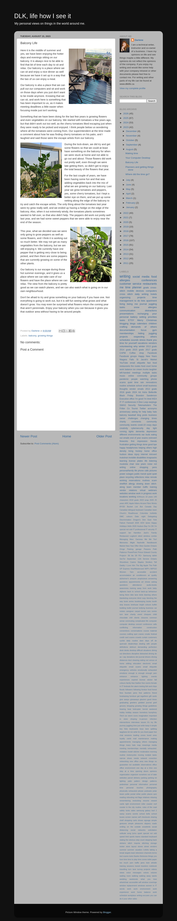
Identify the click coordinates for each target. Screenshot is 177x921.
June (129, 184)
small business (150, 385)
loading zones (139, 735)
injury (136, 454)
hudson (123, 454)
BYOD (122, 507)
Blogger (107, 912)
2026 (126, 113)
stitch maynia (134, 843)
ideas (130, 454)
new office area (136, 761)
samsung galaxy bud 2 (146, 810)
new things (149, 761)
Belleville (152, 392)
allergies (152, 307)
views (122, 873)
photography (151, 788)
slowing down (143, 484)
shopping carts (130, 820)
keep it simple (151, 726)
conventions (125, 631)
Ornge (122, 549)
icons (135, 716)
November (131, 135)
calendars (142, 323)
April (128, 193)
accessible (141, 572)
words (122, 889)
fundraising (124, 696)
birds (141, 595)
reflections (139, 477)
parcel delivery (134, 778)
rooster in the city (127, 807)
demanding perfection (147, 647)
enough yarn (151, 673)
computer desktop (127, 624)
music (122, 376)
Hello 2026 (131, 526)
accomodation (125, 575)
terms (154, 853)
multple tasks (151, 755)
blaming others (150, 595)
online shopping (139, 467)
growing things (45, 335)
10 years (149, 497)
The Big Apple (142, 565)
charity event (136, 614)
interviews (135, 722)
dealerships (133, 644)
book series (129, 601)
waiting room (125, 876)
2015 (126, 245)
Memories (124, 543)
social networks (138, 830)
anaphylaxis (142, 579)
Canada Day (151, 507)
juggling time (131, 726)
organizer (134, 774)
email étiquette (150, 667)
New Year (130, 546)
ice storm (129, 716)
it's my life (152, 722)
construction (152, 627)
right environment (132, 804)
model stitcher (133, 752)
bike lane (134, 595)
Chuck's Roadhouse (129, 513)
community (152, 421)
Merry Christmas (147, 320)
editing (128, 663)
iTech (122, 716)
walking (135, 876)
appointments (134, 582)
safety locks (125, 810)
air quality (152, 575)
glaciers (143, 699)
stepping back (151, 840)
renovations (151, 382)
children (153, 323)
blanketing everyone (128, 598)
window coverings (149, 882)
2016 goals (125, 392)
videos (154, 869)
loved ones (152, 735)
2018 (126, 231)
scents (135, 814)
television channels (144, 853)
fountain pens (131, 693)
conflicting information (131, 627)
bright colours (145, 605)
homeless (143, 712)
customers (152, 637)
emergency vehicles (128, 670)
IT (121, 402)
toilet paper (152, 859)
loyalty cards (125, 738)
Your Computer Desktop (137, 158)
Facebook (152, 353)
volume (154, 873)
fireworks (124, 441)
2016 (126, 240)
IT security (150, 529)
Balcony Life (131, 162)
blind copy (141, 598)
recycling (129, 477)
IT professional (139, 529)
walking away (145, 876)
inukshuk (124, 457)
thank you (151, 340)
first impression (139, 441)
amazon (133, 579)
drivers (148, 657)
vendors (152, 343)
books (148, 601)
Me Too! (153, 539)
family (128, 683)
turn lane (132, 869)
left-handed (125, 373)
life (146, 461)
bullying (142, 608)
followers (129, 690)
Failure (122, 523)
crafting (123, 327)
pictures (153, 470)
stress (142, 340)
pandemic (124, 379)
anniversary (125, 412)
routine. (139, 807)
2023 (126, 127)
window (132, 493)
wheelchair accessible (129, 882)
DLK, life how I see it (42, 16)
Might (132, 543)
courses (123, 634)
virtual (142, 490)
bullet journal (132, 608)
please (140, 791)
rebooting (130, 797)
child (155, 614)
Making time (131, 153)
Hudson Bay (142, 526)
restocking (137, 801)
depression (152, 431)
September (132, 144)
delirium (133, 647)
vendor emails (136, 389)
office (154, 765)
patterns (153, 781)
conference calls (150, 624)
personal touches (134, 788)
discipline (135, 654)
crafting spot (132, 634)
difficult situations (144, 650)
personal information (139, 784)
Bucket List (132, 507)
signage (147, 820)
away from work (144, 588)
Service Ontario (150, 559)
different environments (130, 434)
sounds (135, 340)
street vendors (150, 846)
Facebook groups (128, 356)
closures (144, 618)
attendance (137, 585)
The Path (153, 565)
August (130, 149)
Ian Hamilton (134, 533)
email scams (135, 667)
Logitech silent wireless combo (143, 536)
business (149, 608)
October (130, 140)
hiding (141, 333)
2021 (126, 217)
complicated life (141, 621)
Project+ (123, 556)
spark (140, 833)
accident (153, 572)
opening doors (142, 771)
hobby (122, 712)
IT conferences (129, 402)
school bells (144, 814)
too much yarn (126, 863)
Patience (123, 552)
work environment (142, 889)
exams (145, 438)
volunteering (126, 346)
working (132, 497)
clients (136, 618)
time (125, 859)
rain (142, 382)
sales (133, 810)
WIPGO (153, 569)
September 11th (134, 559)
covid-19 (142, 425)
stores (140, 846)
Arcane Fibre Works (148, 503)
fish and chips (151, 686)
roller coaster (146, 804)
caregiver (130, 611)
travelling (123, 869)
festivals (127, 686)
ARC (127, 503)
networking (124, 761)
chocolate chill (126, 618)
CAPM (123, 353)
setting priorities (148, 317)
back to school (133, 591)
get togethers (142, 696)
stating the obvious (127, 840)
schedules (125, 340)
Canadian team (150, 510)
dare (141, 641)
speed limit (124, 837)
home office (150, 451)
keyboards (133, 729)
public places (146, 794)
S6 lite (131, 556)
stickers (123, 843)
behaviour (153, 591)
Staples (141, 562)
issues (143, 722)
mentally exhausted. (148, 748)
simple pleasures (135, 823)
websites (124, 493)
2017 (126, 236)
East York (152, 520)
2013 (126, 254)
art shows (145, 582)
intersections (125, 722)
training (153, 487)
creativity (124, 428)
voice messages (133, 873)
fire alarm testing (138, 686)
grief (155, 703)
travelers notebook (149, 866)
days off (149, 641)
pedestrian (124, 784)
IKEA (154, 399)
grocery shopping (127, 706)
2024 (126, 122)
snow (136, 307)
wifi (140, 882)
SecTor (122, 559)
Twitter (143, 408)
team (133, 853)
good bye (152, 444)
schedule (131, 385)
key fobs (124, 729)
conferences (149, 280)
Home (66, 436)
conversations (136, 631)
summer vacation (134, 850)
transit (137, 866)
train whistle (151, 863)
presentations (127, 313)
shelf (122, 820)
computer (153, 621)
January (130, 207)
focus (143, 330)
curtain (144, 637)
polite (127, 794)
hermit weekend (149, 709)
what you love (149, 879)
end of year (135, 438)
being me (132, 304)
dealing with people (148, 644)
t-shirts (146, 850)
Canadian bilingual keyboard (131, 510)
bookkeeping (140, 601)
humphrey (152, 712)
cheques (147, 614)
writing (125, 276)
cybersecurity (137, 428)
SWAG (123, 405)
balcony (32, 335)
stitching (145, 843)
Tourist (135, 408)
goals (146, 287)
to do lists (139, 300)
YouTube (124, 363)
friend (154, 693)
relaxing (153, 797)
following (137, 690)
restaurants (150, 283)
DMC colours (126, 516)
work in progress (144, 493)
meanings (146, 745)
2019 (126, 226)
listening (153, 461)
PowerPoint (132, 552)
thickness (144, 856)
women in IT (151, 886)
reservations (134, 480)
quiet (149, 474)
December (131, 131)
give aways (124, 699)
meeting (123, 748)
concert (139, 624)
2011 (126, 263)
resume (146, 801)
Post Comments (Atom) (47, 443)
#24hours (141, 497)
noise (149, 464)
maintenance (143, 738)
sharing (154, 817)
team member (134, 487)
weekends (133, 879)
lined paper (148, 732)
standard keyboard (149, 837)
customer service (130, 283)
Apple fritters (134, 503)
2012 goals (151, 389)
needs (136, 758)
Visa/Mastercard (137, 569)
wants (154, 876)
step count (140, 840)
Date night (140, 516)
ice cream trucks (140, 369)
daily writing (141, 294)
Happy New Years (147, 356)
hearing (123, 709)
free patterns (144, 693)
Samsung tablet (150, 556)
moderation (144, 752)
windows (141, 886)
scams (128, 814)
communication (127, 310)
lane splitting (151, 729)
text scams (124, 856)
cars (149, 611)
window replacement (128, 886)
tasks (122, 320)
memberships (133, 748)
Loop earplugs (150, 402)
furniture (132, 696)
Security (132, 405)
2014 (126, 249)
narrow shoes (126, 758)
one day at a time (144, 768)
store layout (131, 846)
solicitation (152, 830)
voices (146, 873)
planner (137, 287)
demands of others (144, 327)
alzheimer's (124, 579)
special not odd (150, 833)
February (131, 202)
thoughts (124, 389)
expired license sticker (142, 680)
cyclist (122, 641)
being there (124, 595)
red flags (138, 797)
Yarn (132, 572)
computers (151, 291)
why (135, 346)
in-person (143, 719)
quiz (155, 794)
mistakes (123, 752)
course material (150, 631)
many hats (131, 745)
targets (128, 853)
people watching (139, 379)
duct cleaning (133, 660)
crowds (138, 637)
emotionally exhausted (147, 670)
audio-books (152, 585)
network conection (149, 758)
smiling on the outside (130, 827)
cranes (141, 634)
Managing (124, 539)
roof (155, 804)
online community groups (142, 376)
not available (134, 765)
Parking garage (134, 549)
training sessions (127, 866)
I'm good (139, 399)
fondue (144, 690)
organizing (125, 297)
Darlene (139, 40)
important (153, 716)
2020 (126, 222)
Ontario (154, 546)
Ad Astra (142, 392)
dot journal (140, 657)
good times (152, 699)
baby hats (152, 412)
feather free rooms (143, 683)
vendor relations (128, 490)
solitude (123, 833)
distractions (151, 310)
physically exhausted (128, 791)
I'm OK (151, 526)
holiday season (132, 712)
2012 (126, 258)
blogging (124, 323)
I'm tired (147, 399)
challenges (133, 418)
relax (147, 477)
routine (123, 385)
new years (141, 464)
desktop (133, 650)
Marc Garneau (136, 539)
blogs (133, 323)
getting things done (138, 444)
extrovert (153, 438)
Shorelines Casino (128, 562)
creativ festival (151, 634)
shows (140, 820)
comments (136, 421)
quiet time (133, 382)
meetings (136, 373)
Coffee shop (136, 353)
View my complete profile (133, 88)
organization (125, 774)
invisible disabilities (137, 457)
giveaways (134, 699)
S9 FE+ (138, 556)
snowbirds (146, 827)
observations (146, 765)
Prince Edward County (147, 552)
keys (141, 729)
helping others (145, 448)
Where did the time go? (137, 174)
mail (135, 738)
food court (146, 366)
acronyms (152, 408)
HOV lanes (145, 523)
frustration (124, 444)
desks (126, 650)
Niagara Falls (127, 359)
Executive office (127, 399)
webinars (152, 490)
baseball (132, 415)
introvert (153, 454)
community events (128, 425)
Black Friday (126, 395)
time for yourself (128, 343)
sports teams (134, 837)
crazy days (151, 425)
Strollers (149, 562)
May (128, 189)
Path (155, 549)
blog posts (142, 415)
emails (126, 438)
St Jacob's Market (146, 359)
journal (143, 304)
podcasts (148, 791)
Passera (147, 549)
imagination (143, 716)
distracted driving (147, 654)
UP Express (125, 569)
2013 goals (151, 346)
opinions (153, 771)
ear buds (146, 434)
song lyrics (131, 833)
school (139, 385)
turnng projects (143, 869)
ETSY (131, 320)
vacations (143, 343)
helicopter (137, 709)
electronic (147, 663)
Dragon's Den (139, 520)
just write (141, 726)
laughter (153, 369)
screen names (131, 817)
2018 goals (134, 500)
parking (144, 778)
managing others (139, 742)
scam (154, 480)
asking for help (139, 412)
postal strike (135, 794)
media (154, 745)
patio (130, 781)
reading (123, 797)
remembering (125, 801)
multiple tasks (150, 373)
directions (127, 654)
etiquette (141, 363)
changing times (149, 418)
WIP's (147, 569)
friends (154, 441)
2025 (126, 118)
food (149, 690)
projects (141, 297)
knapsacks (152, 457)
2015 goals (138, 350)
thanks (136, 856)
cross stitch (126, 294)
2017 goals (151, 350)
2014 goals (125, 350)
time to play (132, 859)
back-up (144, 591)
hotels (154, 294)
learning (123, 461)
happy (122, 448)
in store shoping (128, 719)
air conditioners (139, 575)
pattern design (141, 781)
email (132, 363)
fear (133, 683)
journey (123, 726)
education (137, 663)
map (139, 745)
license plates (136, 461)
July (128, 180)
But (141, 507)
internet (144, 454)
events (154, 676)
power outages (127, 474)
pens (154, 467)
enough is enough (136, 673)
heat (129, 709)
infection (153, 719)
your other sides (130, 899)
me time (125, 287)
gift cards (153, 696)
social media (141, 276)
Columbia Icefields (148, 513)
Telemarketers (144, 405)
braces (127, 605)
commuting (129, 621)
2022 (126, 213)
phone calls (143, 470)
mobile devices (135, 291)
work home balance (141, 892)
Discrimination (125, 520)
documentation (127, 330)
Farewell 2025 (133, 523)
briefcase (134, 605)
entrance (123, 676)
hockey (139, 451)
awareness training (128, 588)
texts (131, 856)
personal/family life (128, 470)
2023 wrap (144, 500)
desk (122, 650)
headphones (132, 448)
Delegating (152, 516)
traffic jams (140, 863)
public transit (140, 474)
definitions (124, 647)
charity (123, 421)
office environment (127, 768)
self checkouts (144, 817)
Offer (136, 546)
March (129, 198)
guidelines (152, 706)
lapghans (123, 732)
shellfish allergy (127, 484)
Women (123, 572)
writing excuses (143, 895)
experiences (125, 680)
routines (146, 480)
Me (146, 539)
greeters (133, 703)
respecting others (145, 336)
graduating (124, 703)
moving (141, 755)
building (123, 608)
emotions (123, 673)
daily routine (132, 641)
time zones (142, 859)
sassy (122, 814)
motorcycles (132, 755)
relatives (146, 797)
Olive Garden (144, 546)
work (129, 889)
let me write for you (136, 732)
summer (123, 850)
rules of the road (149, 807)
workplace (132, 895)
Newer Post (28, 436)
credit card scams (127, 637)
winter (142, 346)
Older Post (104, 436)
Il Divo (140, 402)
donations (131, 657)
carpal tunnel (140, 611)
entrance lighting (139, 676)
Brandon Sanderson (146, 395)
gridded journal (145, 703)
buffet (154, 605)
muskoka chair (127, 464)
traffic (145, 487)
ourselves (143, 774)
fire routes (135, 366)
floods (122, 690)
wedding (123, 879)
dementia (140, 431)
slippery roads (150, 823)
